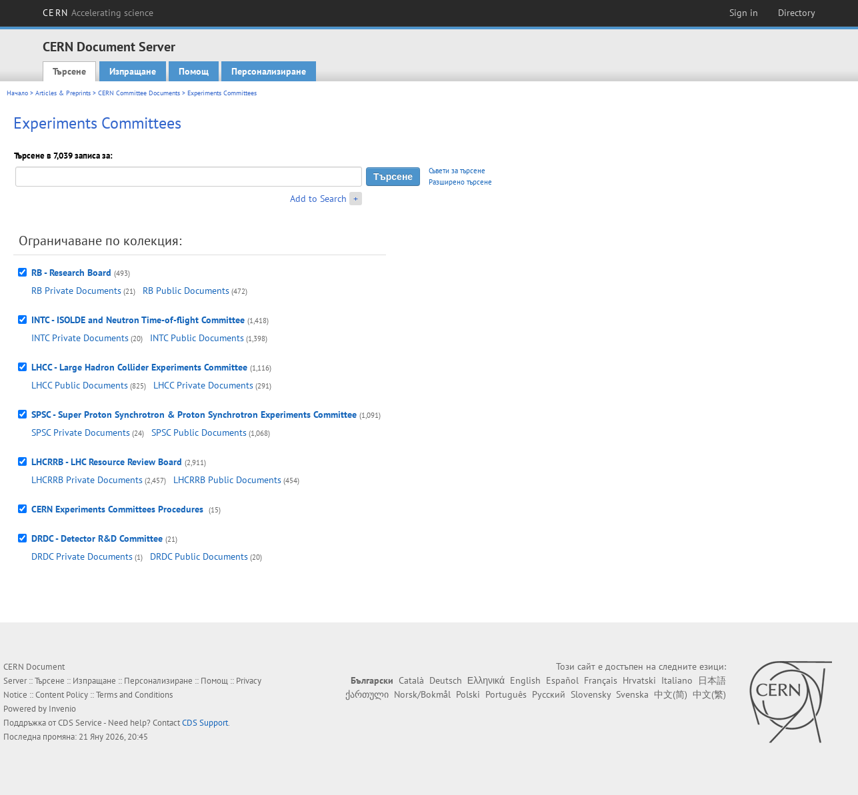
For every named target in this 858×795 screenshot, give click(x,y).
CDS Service (80, 722)
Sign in (743, 13)
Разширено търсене (460, 182)
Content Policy (61, 694)
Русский (548, 694)
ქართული (367, 694)
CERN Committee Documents (139, 93)
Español (562, 680)
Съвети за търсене (457, 170)
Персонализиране (268, 71)
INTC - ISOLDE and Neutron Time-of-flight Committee (138, 320)
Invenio (62, 708)
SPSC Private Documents (80, 432)
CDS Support (205, 722)
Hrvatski (639, 680)
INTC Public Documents (197, 338)
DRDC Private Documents (82, 556)
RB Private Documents (76, 291)
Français (600, 680)
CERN (98, 13)
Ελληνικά (486, 680)
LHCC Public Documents (79, 385)
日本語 (712, 680)
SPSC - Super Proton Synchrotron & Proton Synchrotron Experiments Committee (194, 414)
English (525, 680)
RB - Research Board (71, 273)
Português (506, 694)
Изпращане (132, 71)
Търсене (69, 71)
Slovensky (591, 694)
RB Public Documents (186, 291)
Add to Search (318, 199)
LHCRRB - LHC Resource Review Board (106, 462)
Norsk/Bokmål (422, 694)
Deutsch (445, 680)
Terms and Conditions (134, 694)
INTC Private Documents (80, 338)
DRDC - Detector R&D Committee (97, 538)
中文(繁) (709, 694)
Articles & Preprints (63, 93)
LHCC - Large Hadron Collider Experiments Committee (139, 367)
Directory (796, 13)
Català (411, 680)
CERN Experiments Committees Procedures (118, 509)
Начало (17, 93)
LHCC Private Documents (203, 385)
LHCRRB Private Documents (87, 480)
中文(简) (670, 694)
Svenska (632, 694)
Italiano (677, 680)
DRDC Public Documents (199, 556)
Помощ (194, 71)
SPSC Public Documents (199, 432)
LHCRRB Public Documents (227, 480)
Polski (468, 694)
